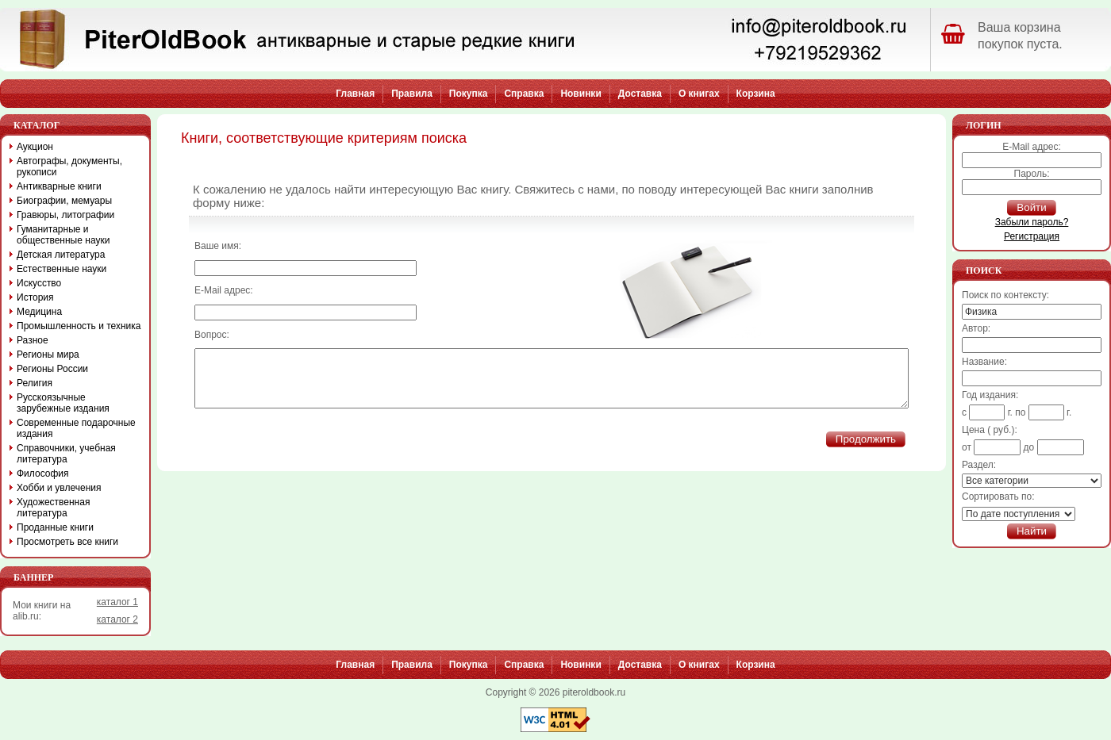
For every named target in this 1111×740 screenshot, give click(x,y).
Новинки (580, 93)
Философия (43, 473)
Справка (524, 93)
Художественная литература (53, 508)
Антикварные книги (59, 186)
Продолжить (866, 451)
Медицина (39, 311)
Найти (1032, 531)
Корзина (755, 93)
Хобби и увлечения (59, 487)
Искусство (39, 283)
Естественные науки (61, 268)
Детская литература (61, 254)
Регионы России (52, 368)
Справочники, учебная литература (66, 454)
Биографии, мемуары (64, 200)
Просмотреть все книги (67, 541)
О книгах (699, 93)
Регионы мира (48, 354)
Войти (1031, 207)
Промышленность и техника (79, 326)
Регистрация (1031, 236)
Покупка (468, 93)
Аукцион (35, 146)
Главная (355, 93)
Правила (411, 93)
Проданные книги (55, 527)
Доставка (640, 93)
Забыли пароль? (1032, 222)
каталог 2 (117, 619)
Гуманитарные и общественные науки (63, 235)
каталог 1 (117, 602)
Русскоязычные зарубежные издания (63, 403)
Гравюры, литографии (65, 214)
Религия (34, 383)
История (35, 297)
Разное (32, 340)
